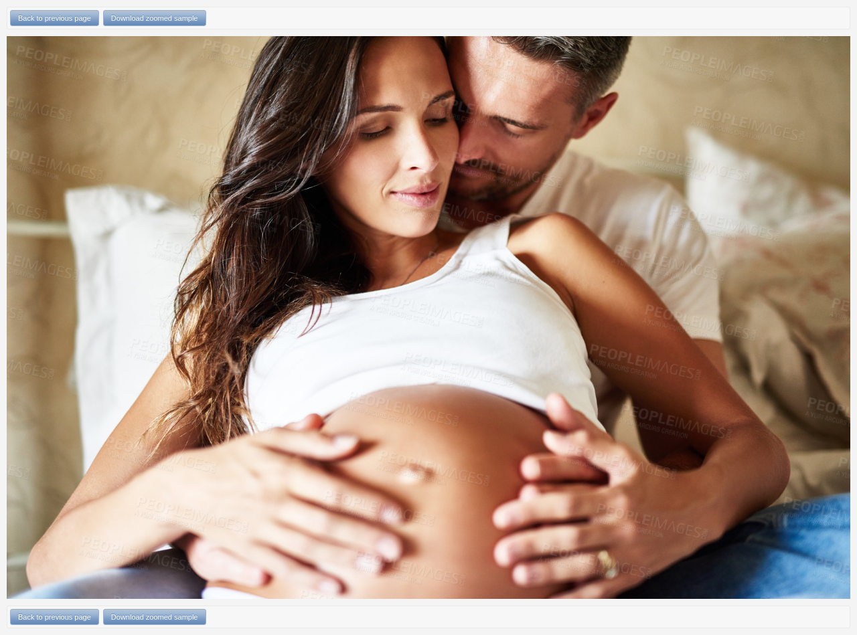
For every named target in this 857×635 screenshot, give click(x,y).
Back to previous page (54, 18)
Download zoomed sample (154, 18)
